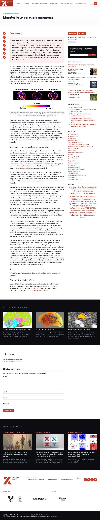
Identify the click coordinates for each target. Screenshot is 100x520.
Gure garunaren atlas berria (45, 329)
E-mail (5, 398)
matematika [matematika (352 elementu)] (75, 208)
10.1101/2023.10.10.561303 (40, 290)
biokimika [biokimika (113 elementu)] (90, 191)
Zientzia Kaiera (52, 479)
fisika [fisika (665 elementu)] (73, 199)
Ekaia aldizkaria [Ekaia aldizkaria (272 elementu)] (89, 194)
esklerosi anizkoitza (17, 251)
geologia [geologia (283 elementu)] (87, 199)
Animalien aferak (73, 134)
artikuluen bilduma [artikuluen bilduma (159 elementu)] (82, 189)
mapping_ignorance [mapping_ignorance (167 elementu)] (86, 206)
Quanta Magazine (73, 171)
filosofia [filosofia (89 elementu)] (93, 196)
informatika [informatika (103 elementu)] (85, 201)
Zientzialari (71, 177)
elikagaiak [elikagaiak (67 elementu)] (78, 196)
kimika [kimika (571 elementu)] (84, 203)
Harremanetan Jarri (66, 479)
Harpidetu (91, 54)
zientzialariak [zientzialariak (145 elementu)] (91, 215)
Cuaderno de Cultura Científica (14, 432)
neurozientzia (72, 42)
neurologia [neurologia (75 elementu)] (82, 210)
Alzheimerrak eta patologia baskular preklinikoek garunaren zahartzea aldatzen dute (83, 120)
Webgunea (6, 403)
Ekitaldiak (71, 150)
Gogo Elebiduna (72, 161)
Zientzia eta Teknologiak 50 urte (77, 144)
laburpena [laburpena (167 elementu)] (76, 206)
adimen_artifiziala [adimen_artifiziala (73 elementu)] (72, 187)
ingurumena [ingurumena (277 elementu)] (73, 204)
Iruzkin (5, 376)
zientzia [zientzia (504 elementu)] (83, 215)
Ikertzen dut (71, 165)
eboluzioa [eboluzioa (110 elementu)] (81, 194)
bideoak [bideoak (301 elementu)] (84, 191)
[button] (4, 33)
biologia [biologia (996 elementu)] (74, 193)
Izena (5, 392)
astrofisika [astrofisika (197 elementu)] (91, 189)
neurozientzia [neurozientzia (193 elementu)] (89, 210)
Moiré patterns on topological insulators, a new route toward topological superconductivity (82, 454)
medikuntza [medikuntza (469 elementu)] (90, 208)
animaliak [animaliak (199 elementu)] (80, 187)
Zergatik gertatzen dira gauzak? (77, 175)
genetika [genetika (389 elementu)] (80, 199)
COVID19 (71, 138)
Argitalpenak (71, 136)
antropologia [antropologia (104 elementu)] (86, 187)
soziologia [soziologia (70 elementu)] (94, 212)
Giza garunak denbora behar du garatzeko (17, 329)
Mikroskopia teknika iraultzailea (79, 329)
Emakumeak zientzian (74, 152)
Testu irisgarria (15, 33)
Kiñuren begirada (73, 167)
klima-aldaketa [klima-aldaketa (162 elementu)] (92, 204)
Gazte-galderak (72, 157)
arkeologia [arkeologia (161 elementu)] (73, 189)
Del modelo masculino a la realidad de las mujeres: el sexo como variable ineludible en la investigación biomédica (49, 454)
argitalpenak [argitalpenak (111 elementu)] (93, 187)
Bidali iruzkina (8, 410)
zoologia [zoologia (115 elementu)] (82, 217)
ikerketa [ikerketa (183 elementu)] (79, 201)
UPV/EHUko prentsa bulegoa (48, 116)
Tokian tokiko (72, 173)
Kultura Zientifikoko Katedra (36, 479)
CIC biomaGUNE (24, 168)
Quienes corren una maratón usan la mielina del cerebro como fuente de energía (15, 454)
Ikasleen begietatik (73, 163)
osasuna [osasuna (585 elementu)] (73, 212)
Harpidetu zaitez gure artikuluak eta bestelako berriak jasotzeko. (81, 50)
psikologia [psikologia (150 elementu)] (89, 212)
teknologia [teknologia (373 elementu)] (75, 215)
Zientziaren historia (73, 179)
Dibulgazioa (6, 13)
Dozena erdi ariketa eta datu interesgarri (79, 146)
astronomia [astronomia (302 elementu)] (77, 191)
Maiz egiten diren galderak (76, 169)
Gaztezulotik (72, 159)
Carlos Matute (37, 75)
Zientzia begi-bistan (74, 142)
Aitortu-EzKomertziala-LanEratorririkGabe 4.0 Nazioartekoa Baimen (32, 516)
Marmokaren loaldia (76, 107)
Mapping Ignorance (75, 432)
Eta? (69, 155)
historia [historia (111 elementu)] (93, 199)
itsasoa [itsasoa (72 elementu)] (79, 203)
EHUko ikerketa (14, 13)
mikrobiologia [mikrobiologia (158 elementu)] (75, 210)
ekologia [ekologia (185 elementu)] (72, 196)
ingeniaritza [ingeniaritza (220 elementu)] (92, 201)
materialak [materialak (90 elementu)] (82, 208)
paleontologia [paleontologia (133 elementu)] (81, 212)
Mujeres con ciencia (43, 432)
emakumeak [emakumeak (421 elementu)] (85, 196)
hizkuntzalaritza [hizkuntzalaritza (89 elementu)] (73, 201)
